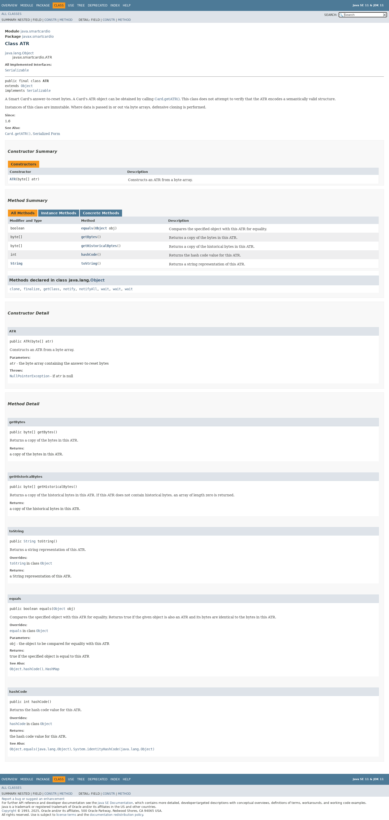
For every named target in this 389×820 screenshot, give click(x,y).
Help (126, 5)
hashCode (89, 254)
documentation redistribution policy (116, 815)
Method (66, 20)
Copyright (9, 811)
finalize (31, 289)
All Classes (11, 14)
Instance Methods (58, 213)
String (16, 263)
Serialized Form (46, 134)
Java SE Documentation (115, 803)
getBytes (89, 237)
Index (115, 5)
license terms (66, 815)
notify (69, 289)
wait (105, 289)
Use (71, 5)
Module (26, 5)
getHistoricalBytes (99, 246)
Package (43, 5)
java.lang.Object (19, 53)
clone (15, 289)
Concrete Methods (101, 213)
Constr (50, 20)
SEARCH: (330, 15)
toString (89, 263)
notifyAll (88, 289)
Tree (81, 5)
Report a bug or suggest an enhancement (33, 799)
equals (87, 228)
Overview (9, 5)
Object (27, 86)
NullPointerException (29, 376)
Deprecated (97, 5)
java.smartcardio (35, 31)
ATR (13, 179)
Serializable (17, 70)
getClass (51, 289)
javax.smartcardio (38, 36)
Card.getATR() (167, 99)
